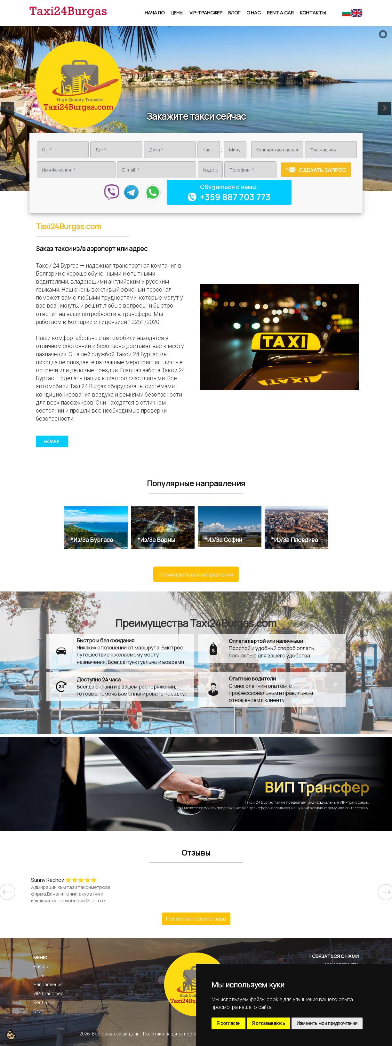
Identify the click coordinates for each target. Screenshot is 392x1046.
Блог (234, 12)
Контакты (313, 12)
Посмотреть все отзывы (196, 918)
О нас (253, 12)
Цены (177, 12)
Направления (48, 984)
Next (381, 887)
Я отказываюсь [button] (268, 1023)
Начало (154, 12)
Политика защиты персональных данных (188, 1034)
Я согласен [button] (228, 1023)
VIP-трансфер (205, 12)
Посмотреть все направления (196, 574)
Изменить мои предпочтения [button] (327, 1023)
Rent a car (280, 12)
